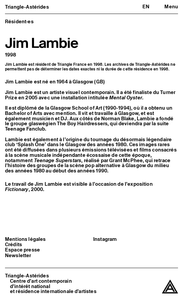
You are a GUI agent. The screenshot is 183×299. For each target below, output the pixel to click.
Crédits (13, 244)
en (145, 6)
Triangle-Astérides (27, 7)
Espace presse (22, 249)
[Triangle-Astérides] (170, 287)
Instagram (105, 239)
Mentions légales (25, 239)
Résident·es (19, 21)
